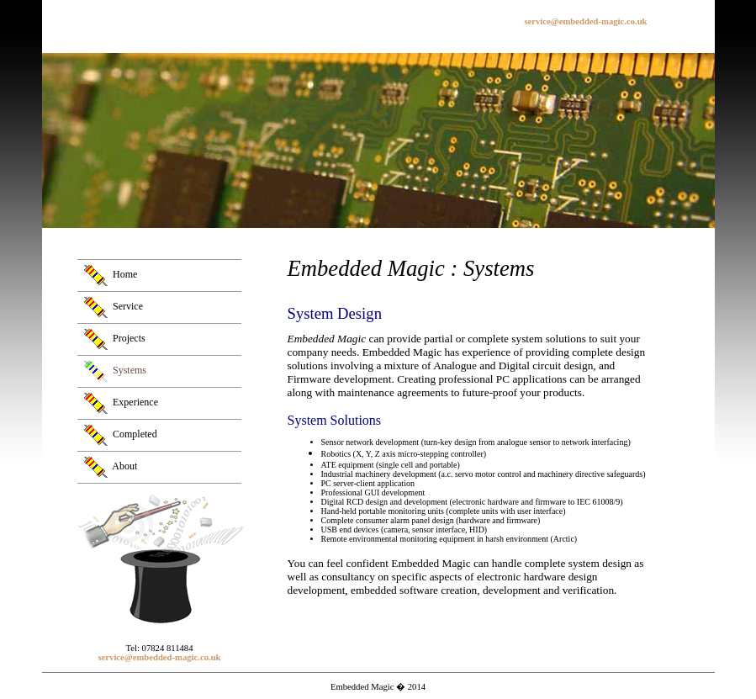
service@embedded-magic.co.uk (585, 21)
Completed (135, 434)
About (124, 466)
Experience (135, 402)
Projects (129, 338)
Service (128, 306)
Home (125, 274)
